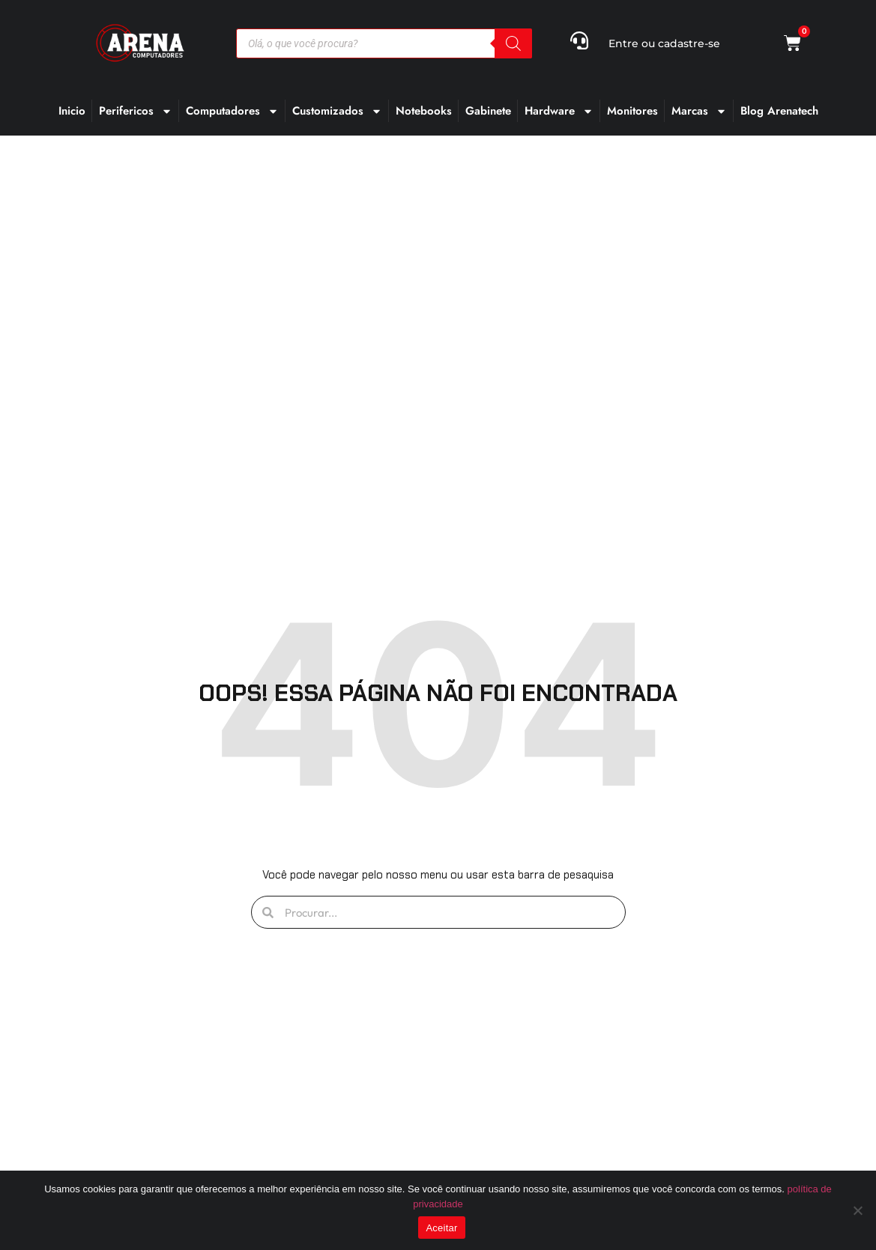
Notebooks (424, 111)
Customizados (337, 111)
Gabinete (488, 111)
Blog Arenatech (779, 111)
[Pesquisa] (513, 43)
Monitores (632, 111)
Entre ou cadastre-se (664, 43)
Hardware (559, 111)
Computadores (232, 111)
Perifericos (135, 111)
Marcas (699, 111)
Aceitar (441, 1228)
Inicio (71, 111)
